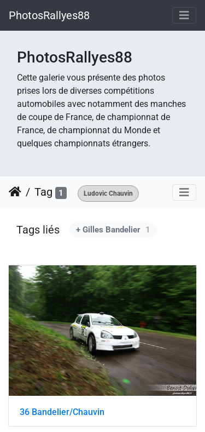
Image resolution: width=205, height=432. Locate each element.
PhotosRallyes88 (49, 15)
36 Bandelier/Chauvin (62, 412)
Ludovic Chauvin (108, 193)
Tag (43, 191)
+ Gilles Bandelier (113, 230)
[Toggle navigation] (184, 15)
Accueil (15, 192)
